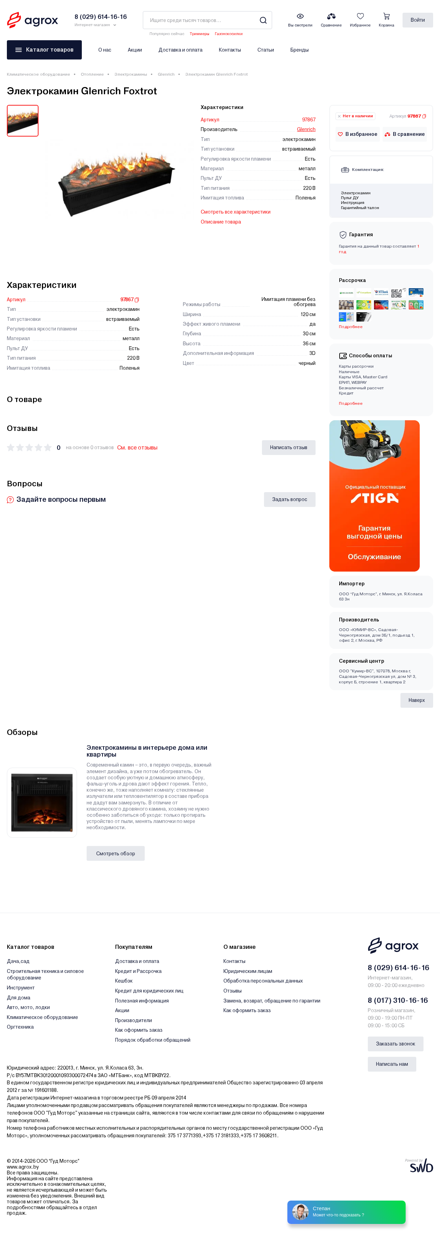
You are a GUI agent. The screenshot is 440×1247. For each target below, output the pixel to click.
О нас (104, 50)
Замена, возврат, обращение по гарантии (271, 1001)
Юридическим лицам (247, 971)
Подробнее (351, 326)
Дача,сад (18, 961)
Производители (133, 1020)
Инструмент (21, 987)
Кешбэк (124, 981)
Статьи (265, 50)
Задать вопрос (289, 499)
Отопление (92, 74)
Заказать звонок (395, 1044)
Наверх (417, 700)
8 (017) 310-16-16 (398, 1000)
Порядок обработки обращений (152, 1040)
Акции (135, 50)
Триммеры (199, 34)
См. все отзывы (137, 447)
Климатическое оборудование (38, 74)
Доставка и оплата (180, 50)
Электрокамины (130, 74)
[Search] (263, 20)
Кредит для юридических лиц (149, 991)
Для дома (18, 997)
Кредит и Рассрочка (138, 971)
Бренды (299, 50)
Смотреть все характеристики (236, 212)
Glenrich (166, 74)
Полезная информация (142, 1001)
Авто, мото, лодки (28, 1007)
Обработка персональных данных (263, 981)
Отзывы (232, 991)
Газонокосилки (229, 34)
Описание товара (221, 222)
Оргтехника (20, 1027)
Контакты (230, 50)
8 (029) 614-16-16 (398, 968)
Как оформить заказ (139, 1030)
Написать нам (392, 1064)
